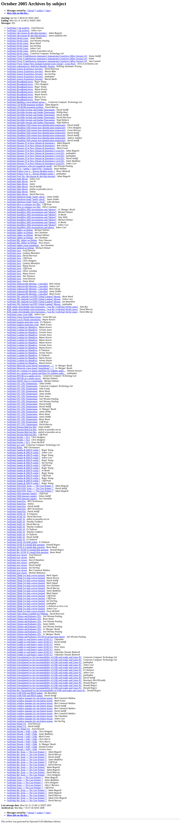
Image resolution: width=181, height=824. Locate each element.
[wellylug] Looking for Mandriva (22, 327)
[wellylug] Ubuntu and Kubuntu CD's (24, 616)
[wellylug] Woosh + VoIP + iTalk (22, 731)
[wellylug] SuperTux (16, 501)
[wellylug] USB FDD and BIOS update (25, 693)
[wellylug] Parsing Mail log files (22, 427)
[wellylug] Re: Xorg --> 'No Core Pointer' (26, 767)
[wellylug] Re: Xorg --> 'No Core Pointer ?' (27, 752)
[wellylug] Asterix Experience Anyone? (25, 69)
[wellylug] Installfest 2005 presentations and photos (31, 227)
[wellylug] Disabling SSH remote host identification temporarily (36, 125)
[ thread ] (31, 10)
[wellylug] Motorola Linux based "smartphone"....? (30, 365)
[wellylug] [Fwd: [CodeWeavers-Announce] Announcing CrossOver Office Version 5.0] (47, 56)
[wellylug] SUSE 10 (16, 514)
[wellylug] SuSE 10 (16, 519)
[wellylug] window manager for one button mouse (30, 698)
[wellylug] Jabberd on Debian (21, 248)
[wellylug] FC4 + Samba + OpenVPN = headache (30, 168)
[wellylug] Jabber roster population (23, 245)
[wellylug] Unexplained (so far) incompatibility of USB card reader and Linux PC (44, 657)
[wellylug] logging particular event (23, 322)
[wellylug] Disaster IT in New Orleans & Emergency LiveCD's (36, 151)
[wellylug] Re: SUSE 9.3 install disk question (28, 550)
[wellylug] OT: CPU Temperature (22, 383)
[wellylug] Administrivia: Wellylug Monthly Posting (31, 66)
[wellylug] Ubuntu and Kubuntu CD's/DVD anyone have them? (36, 637)
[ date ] (48, 10)
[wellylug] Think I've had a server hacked (26, 575)
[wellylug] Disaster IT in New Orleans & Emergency (31, 143)
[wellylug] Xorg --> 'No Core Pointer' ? (25, 777)
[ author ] (40, 10)
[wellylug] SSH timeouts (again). (22, 493)
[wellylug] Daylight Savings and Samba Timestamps (31, 110)
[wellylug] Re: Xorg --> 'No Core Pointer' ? (27, 790)
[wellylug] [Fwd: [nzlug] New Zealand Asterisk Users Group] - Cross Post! (41, 64)
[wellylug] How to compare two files (24, 204)
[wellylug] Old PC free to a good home (25, 381)
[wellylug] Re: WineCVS (18, 729)
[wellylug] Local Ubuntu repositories (24, 319)
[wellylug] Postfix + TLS (18, 437)
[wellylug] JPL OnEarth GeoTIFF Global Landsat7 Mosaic (34, 296)
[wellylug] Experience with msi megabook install (29, 166)
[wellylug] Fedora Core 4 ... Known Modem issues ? (31, 171)
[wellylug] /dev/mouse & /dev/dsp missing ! (27, 33)
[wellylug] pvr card (16, 445)
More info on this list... (18, 13)
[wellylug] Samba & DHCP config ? (24, 450)
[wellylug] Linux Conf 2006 (20, 314)
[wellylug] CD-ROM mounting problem (25, 104)
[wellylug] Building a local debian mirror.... (27, 102)
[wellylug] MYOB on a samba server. (24, 376)
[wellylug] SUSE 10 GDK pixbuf (22, 542)
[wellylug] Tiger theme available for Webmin (27, 614)
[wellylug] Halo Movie (17, 179)
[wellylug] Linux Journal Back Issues (24, 317)
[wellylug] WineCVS (17, 724)
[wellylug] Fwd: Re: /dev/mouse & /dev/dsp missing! (31, 176)
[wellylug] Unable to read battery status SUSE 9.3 (30, 639)
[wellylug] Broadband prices (20, 81)
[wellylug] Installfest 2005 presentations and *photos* (32, 209)
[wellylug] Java (14, 250)
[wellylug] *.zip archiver (18, 28)
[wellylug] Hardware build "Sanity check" (26, 197)
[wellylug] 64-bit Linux (18, 38)
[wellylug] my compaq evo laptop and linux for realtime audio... (36, 371)
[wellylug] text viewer (17, 555)
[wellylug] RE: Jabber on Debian (22, 240)
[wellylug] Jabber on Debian (20, 230)
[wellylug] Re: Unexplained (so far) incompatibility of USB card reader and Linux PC (46, 690)
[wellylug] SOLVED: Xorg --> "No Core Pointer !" (30, 486)
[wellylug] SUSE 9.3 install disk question (26, 544)
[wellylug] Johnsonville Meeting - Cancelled (27, 284)
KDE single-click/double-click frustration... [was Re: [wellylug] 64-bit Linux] (42, 307)
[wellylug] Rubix (15, 447)
